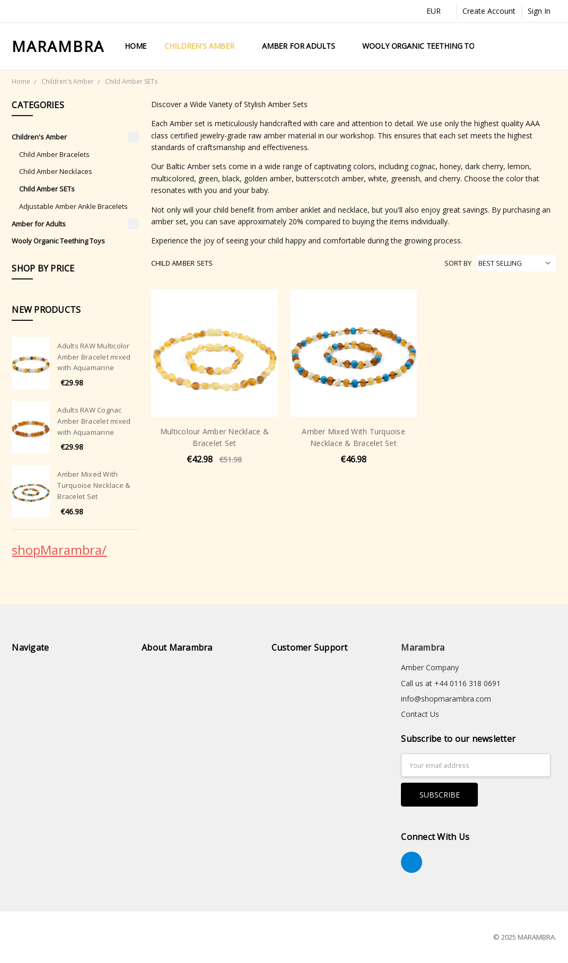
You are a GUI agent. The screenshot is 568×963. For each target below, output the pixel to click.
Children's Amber (204, 46)
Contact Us (420, 714)
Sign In (539, 11)
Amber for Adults (303, 46)
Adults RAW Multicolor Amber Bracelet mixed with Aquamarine (93, 357)
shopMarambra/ (59, 549)
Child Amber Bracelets (54, 154)
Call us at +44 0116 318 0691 (451, 683)
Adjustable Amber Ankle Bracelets (73, 206)
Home (135, 46)
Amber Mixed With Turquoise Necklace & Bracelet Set (93, 485)
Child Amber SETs (47, 189)
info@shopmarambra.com (446, 699)
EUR (438, 11)
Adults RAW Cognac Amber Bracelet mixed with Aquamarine (93, 421)
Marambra (422, 647)
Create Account (488, 11)
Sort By (457, 263)
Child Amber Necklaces (55, 171)
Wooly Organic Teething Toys (422, 46)
